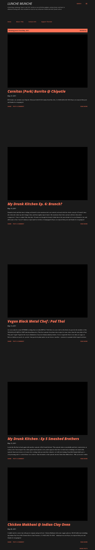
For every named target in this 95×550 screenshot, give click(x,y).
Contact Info (32, 22)
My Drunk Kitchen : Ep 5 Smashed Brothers (43, 438)
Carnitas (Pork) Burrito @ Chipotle (37, 91)
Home (9, 22)
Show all (83, 30)
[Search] (79, 3)
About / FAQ (19, 22)
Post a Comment (18, 106)
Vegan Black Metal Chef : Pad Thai (36, 321)
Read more (84, 106)
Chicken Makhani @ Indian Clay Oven (39, 524)
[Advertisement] (39, 15)
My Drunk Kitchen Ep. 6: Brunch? (35, 203)
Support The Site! (46, 22)
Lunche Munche (20, 3)
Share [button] (9, 106)
